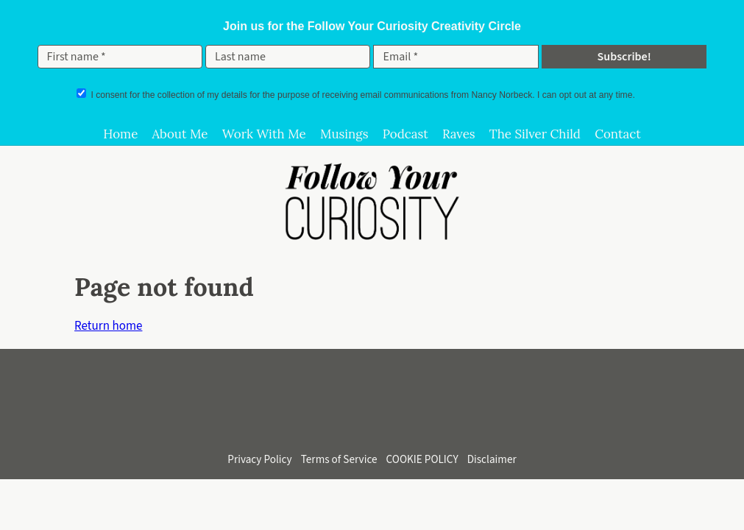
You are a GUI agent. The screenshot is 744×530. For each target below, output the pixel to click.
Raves (458, 134)
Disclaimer (492, 459)
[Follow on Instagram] (310, 418)
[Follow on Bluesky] (434, 418)
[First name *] (120, 56)
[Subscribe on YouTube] (351, 418)
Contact (618, 134)
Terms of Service (339, 459)
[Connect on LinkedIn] (393, 418)
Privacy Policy (259, 459)
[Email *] (455, 56)
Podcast (405, 134)
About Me (180, 134)
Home (120, 134)
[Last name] (287, 56)
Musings (344, 134)
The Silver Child (535, 134)
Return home (108, 326)
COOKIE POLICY (422, 459)
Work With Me (264, 134)
